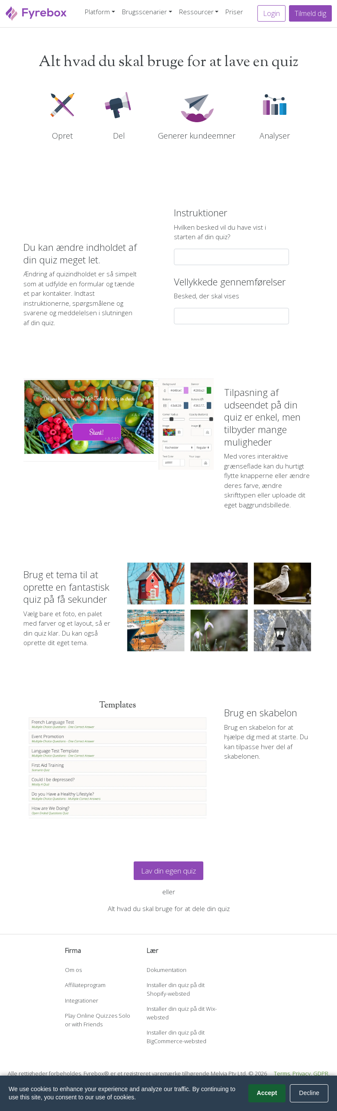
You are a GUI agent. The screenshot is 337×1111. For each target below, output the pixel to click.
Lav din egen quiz (168, 871)
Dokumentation (166, 970)
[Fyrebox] (36, 13)
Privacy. (302, 1073)
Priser (234, 11)
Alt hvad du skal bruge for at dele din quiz (169, 908)
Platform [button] (97, 11)
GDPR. (321, 1073)
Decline (309, 1092)
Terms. (282, 1073)
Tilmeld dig (310, 13)
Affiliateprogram (85, 985)
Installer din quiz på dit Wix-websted (182, 1013)
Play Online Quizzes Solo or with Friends (97, 1020)
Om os (73, 970)
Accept (267, 1092)
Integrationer (81, 1000)
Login (271, 13)
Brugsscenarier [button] (144, 11)
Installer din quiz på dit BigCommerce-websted (176, 1037)
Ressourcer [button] (196, 11)
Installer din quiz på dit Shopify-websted (176, 989)
